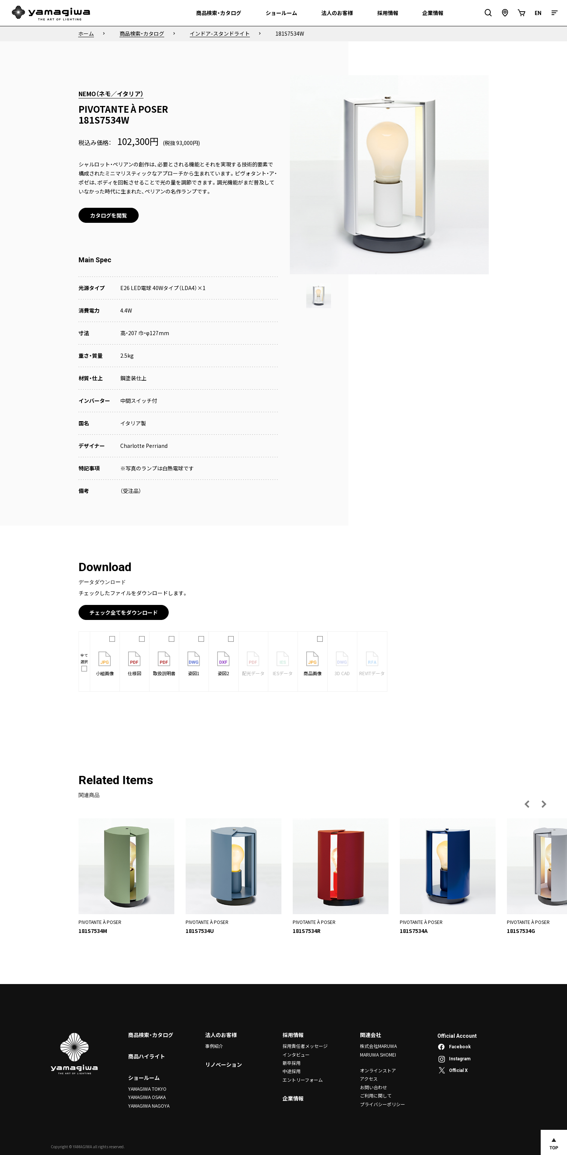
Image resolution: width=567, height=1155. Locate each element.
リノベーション (223, 1065)
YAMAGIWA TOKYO (147, 1088)
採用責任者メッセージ (305, 1046)
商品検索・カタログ (150, 1035)
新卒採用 (292, 1063)
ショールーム (144, 1077)
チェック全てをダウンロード (123, 612)
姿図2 (223, 664)
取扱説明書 (164, 664)
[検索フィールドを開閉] (488, 13)
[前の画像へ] (527, 804)
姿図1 (193, 664)
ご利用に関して (376, 1095)
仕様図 (134, 664)
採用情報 (293, 1035)
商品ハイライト (146, 1056)
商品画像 (313, 664)
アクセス (369, 1078)
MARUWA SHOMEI (378, 1054)
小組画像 (105, 664)
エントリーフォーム (303, 1079)
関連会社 (370, 1035)
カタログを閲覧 (108, 215)
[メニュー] (554, 13)
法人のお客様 (221, 1035)
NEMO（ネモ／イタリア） (111, 93)
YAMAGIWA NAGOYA (148, 1105)
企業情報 (293, 1098)
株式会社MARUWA (378, 1046)
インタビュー (296, 1054)
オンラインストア (378, 1070)
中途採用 (292, 1071)
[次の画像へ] (543, 804)
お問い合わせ (373, 1087)
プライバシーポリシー (382, 1104)
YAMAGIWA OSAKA (147, 1097)
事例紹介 (214, 1046)
